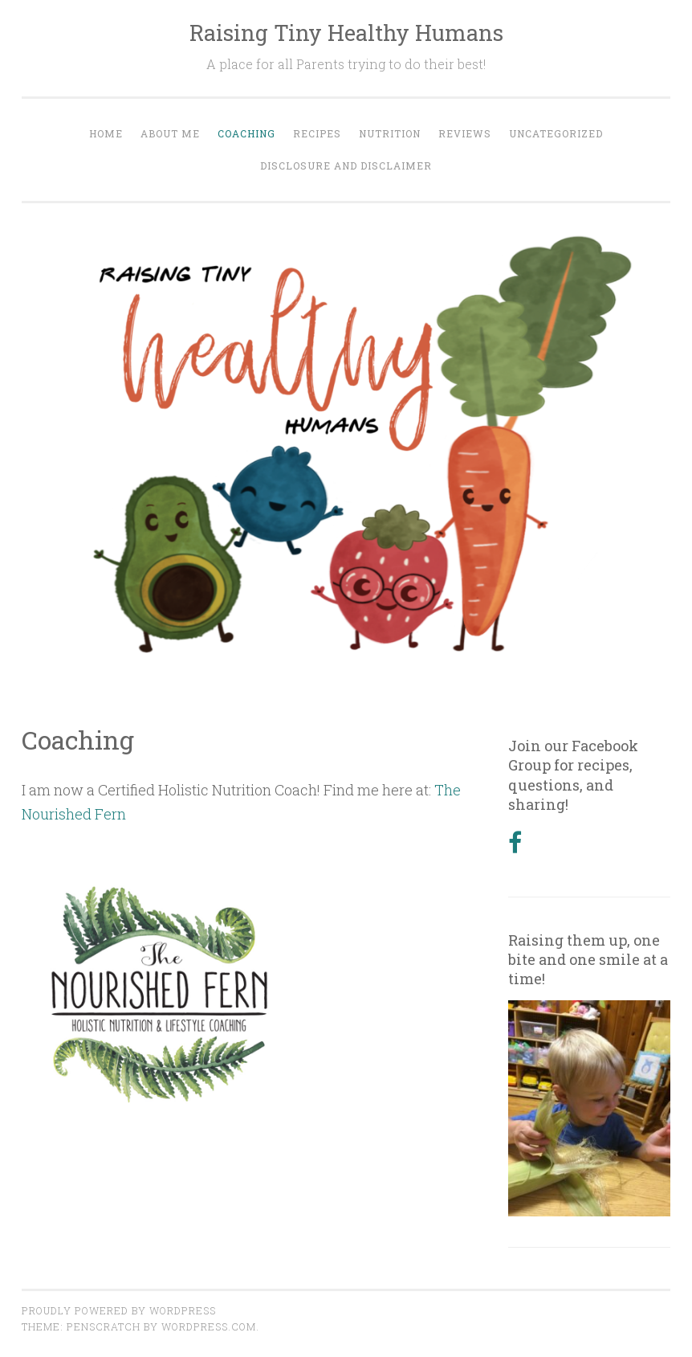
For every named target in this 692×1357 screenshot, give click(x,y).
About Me (170, 133)
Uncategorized (556, 133)
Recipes (317, 133)
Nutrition (390, 133)
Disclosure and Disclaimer (346, 165)
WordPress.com (208, 1326)
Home (106, 133)
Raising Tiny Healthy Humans (346, 32)
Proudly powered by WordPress (119, 1310)
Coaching (246, 133)
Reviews (464, 133)
